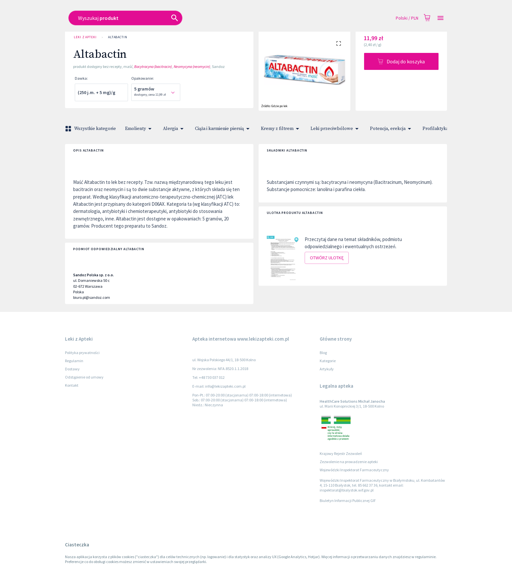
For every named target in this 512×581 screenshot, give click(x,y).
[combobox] (209, 17)
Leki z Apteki (85, 37)
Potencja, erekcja (391, 129)
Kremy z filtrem (281, 129)
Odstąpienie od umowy (84, 377)
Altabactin (117, 37)
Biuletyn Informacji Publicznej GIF (348, 500)
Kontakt (71, 385)
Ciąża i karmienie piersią (223, 129)
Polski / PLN (407, 18)
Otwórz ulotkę (326, 258)
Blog (323, 352)
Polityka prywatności (82, 352)
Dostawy (72, 368)
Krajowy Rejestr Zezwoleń (341, 453)
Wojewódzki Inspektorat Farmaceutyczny (354, 469)
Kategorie (328, 360)
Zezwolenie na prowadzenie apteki (349, 461)
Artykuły (327, 368)
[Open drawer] (440, 18)
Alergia (174, 129)
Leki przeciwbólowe (336, 129)
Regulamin (74, 360)
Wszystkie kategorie (91, 128)
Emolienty (139, 129)
